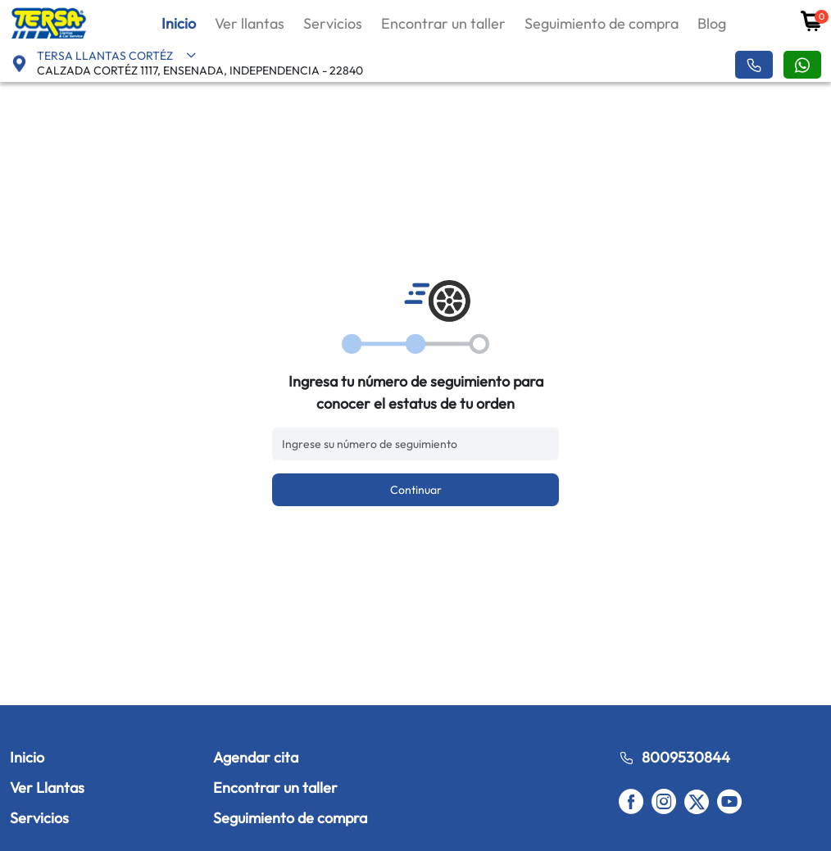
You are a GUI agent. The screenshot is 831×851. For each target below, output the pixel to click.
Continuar (416, 489)
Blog (711, 23)
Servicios (332, 23)
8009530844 (674, 757)
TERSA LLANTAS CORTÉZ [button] (117, 55)
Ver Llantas (47, 787)
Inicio (178, 23)
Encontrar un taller (443, 23)
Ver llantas (249, 23)
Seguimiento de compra (601, 23)
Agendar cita (255, 757)
